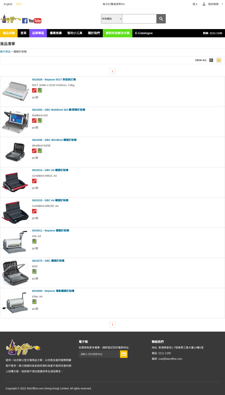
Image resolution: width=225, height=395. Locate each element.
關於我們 (94, 33)
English (8, 4)
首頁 (23, 33)
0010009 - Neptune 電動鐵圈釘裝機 (53, 290)
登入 (195, 4)
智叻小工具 (74, 33)
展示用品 (5, 51)
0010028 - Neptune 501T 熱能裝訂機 (54, 79)
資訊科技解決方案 (118, 33)
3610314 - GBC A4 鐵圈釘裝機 (50, 170)
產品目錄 (9, 33)
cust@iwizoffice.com (170, 358)
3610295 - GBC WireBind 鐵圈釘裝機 (54, 139)
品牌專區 (38, 33)
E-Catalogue (144, 33)
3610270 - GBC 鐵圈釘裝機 (48, 260)
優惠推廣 (56, 33)
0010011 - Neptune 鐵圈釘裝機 (50, 230)
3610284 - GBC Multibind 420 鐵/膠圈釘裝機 (58, 109)
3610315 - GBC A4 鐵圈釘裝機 (50, 200)
